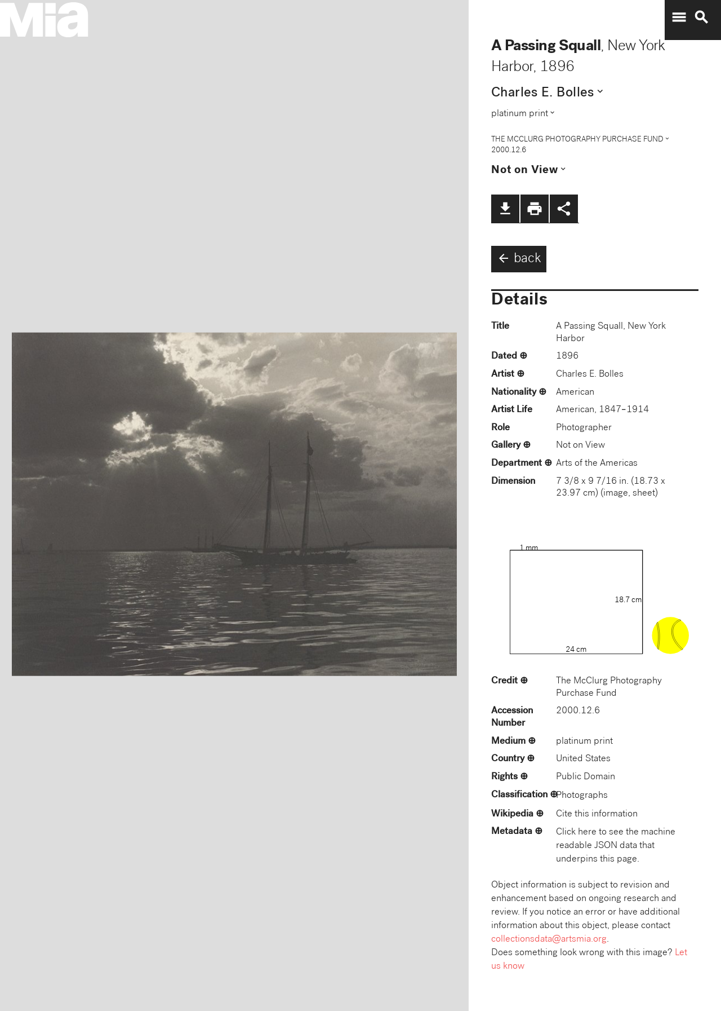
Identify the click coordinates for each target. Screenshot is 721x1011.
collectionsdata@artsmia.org (549, 939)
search (701, 17)
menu (678, 17)
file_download (505, 208)
